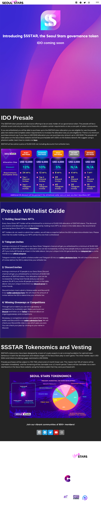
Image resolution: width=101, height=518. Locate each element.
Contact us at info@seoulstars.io (75, 469)
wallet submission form (68, 258)
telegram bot (86, 251)
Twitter (24, 312)
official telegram (19, 254)
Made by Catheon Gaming (76, 484)
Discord (5, 312)
